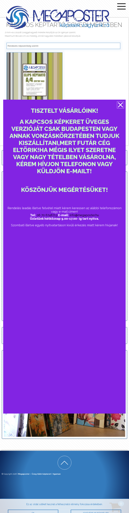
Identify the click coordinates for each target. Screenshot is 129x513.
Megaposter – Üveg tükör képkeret (34, 474)
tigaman (57, 474)
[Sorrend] (63, 46)
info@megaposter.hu (83, 216)
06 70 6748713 (47, 216)
